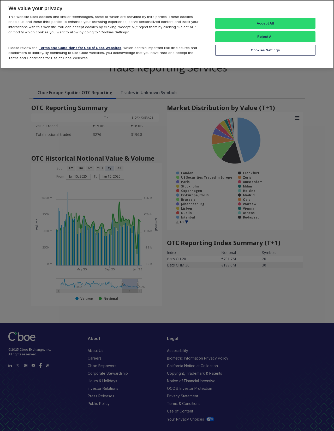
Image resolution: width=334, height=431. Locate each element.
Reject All (265, 36)
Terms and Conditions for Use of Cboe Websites (80, 48)
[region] (167, 34)
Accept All (265, 23)
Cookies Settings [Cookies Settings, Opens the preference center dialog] (265, 50)
